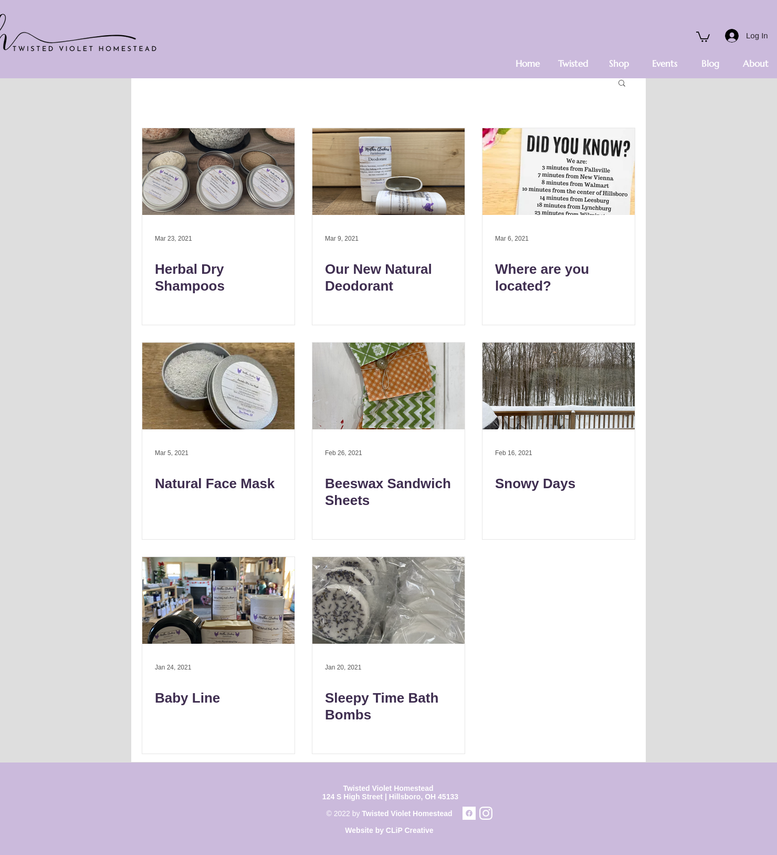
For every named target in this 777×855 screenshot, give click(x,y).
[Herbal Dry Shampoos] (218, 171)
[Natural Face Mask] (218, 386)
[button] (703, 36)
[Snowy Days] (558, 386)
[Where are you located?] (558, 171)
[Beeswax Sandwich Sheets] (388, 386)
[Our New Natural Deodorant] (388, 171)
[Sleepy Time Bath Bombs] (388, 600)
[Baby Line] (218, 600)
